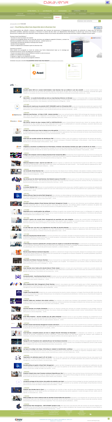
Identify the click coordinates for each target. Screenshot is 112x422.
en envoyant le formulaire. (56, 60)
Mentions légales (68, 410)
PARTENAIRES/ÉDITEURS (59, 13)
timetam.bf (59, 420)
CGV (69, 414)
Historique (65, 17)
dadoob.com (53, 420)
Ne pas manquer (47, 17)
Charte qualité (69, 411)
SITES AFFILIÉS (72, 13)
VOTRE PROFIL (31, 11)
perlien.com (51, 419)
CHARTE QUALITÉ (31, 13)
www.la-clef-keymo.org (93, 420)
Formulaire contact (53, 412)
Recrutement (81, 414)
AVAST (12, 27)
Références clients (82, 413)
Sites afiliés (81, 411)
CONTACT (92, 13)
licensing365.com (62, 419)
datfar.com (69, 419)
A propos (82, 410)
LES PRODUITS (47, 11)
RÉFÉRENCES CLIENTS (44, 13)
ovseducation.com (44, 419)
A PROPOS (77, 11)
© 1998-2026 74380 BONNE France (32, 413)
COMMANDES (62, 11)
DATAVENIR (30, 411)
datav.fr (56, 419)
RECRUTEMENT (82, 13)
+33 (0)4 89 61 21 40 (54, 411)
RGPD (69, 413)
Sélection (57, 17)
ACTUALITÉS (20, 13)
